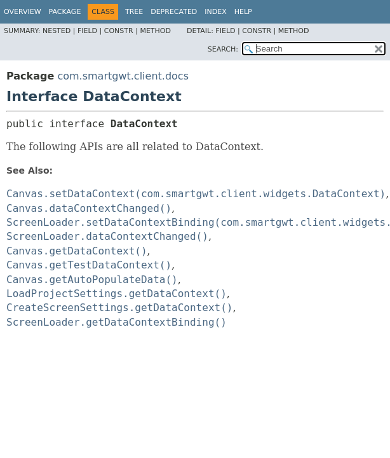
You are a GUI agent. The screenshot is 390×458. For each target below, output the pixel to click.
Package (65, 12)
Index (215, 12)
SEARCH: (223, 49)
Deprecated (174, 12)
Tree (134, 12)
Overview (22, 12)
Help (243, 12)
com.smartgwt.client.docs (123, 76)
